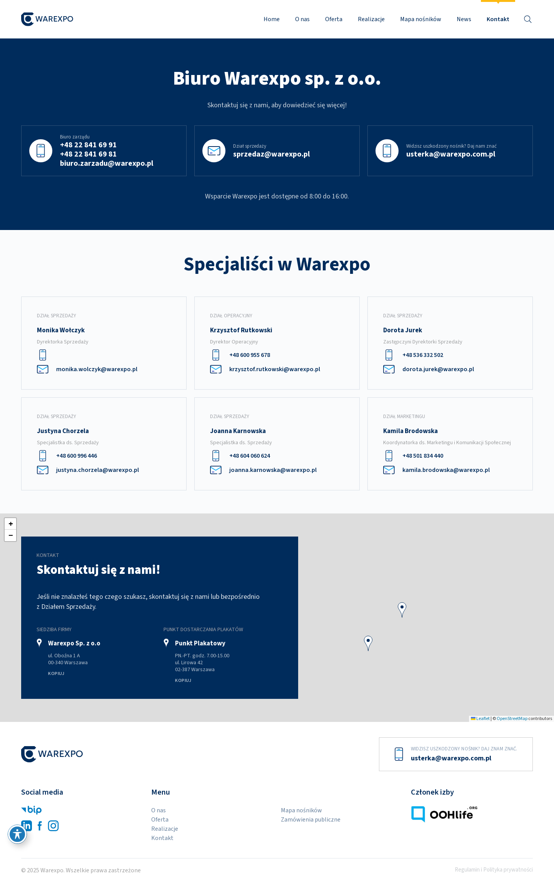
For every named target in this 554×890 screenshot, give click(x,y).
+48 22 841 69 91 (88, 145)
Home (272, 19)
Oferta (333, 19)
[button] (402, 610)
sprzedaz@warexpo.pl (271, 154)
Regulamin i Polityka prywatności (494, 870)
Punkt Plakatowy (200, 643)
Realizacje (371, 19)
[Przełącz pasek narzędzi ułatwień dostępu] (17, 834)
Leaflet (480, 718)
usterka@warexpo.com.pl (450, 154)
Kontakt (498, 19)
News (464, 19)
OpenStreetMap (512, 718)
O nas (302, 19)
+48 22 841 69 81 (88, 154)
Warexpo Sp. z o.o (74, 643)
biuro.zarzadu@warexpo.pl (106, 163)
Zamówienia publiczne (310, 819)
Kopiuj (56, 674)
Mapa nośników (420, 19)
